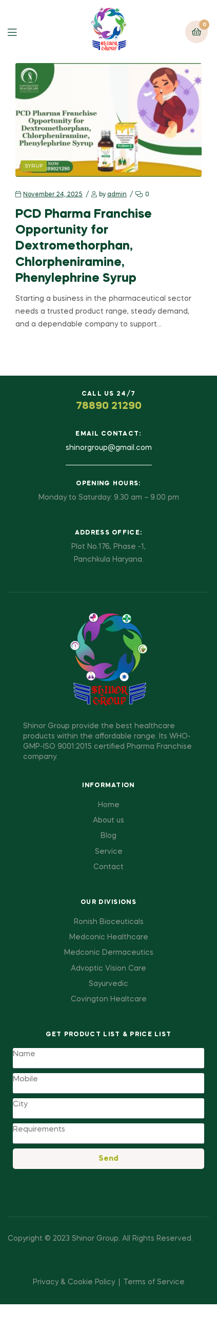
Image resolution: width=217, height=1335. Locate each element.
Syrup (34, 166)
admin (117, 195)
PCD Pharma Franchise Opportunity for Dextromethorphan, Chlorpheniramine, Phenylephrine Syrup (83, 246)
